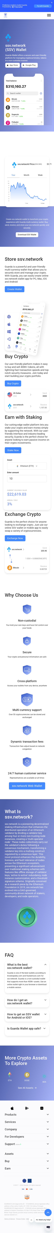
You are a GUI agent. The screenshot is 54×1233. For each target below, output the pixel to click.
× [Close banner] (52, 2)
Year (13, 175)
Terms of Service (9, 1219)
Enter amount (13, 472)
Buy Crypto (13, 383)
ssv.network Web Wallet (27, 786)
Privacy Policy (20, 1219)
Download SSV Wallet (27, 235)
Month (26, 175)
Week (40, 175)
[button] (49, 15)
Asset (9, 460)
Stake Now (13, 450)
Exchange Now (15, 538)
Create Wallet (14, 289)
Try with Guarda (43, 6)
